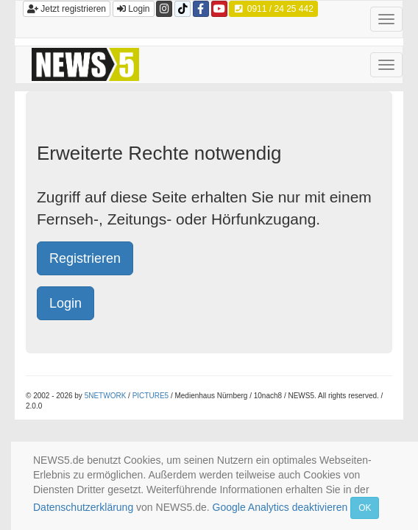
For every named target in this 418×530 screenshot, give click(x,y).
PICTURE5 (150, 396)
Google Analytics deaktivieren (280, 507)
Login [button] (133, 9)
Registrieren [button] (85, 258)
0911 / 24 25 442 (273, 9)
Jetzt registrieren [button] (66, 9)
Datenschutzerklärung (83, 507)
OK (364, 508)
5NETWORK (106, 396)
